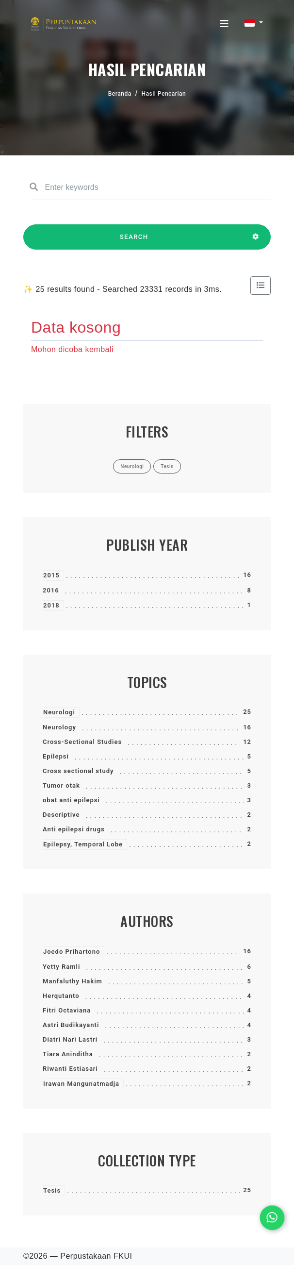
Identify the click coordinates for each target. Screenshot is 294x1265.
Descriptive (61, 814)
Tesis (52, 1190)
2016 (51, 590)
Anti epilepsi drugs (74, 829)
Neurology (59, 727)
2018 (51, 605)
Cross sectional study (78, 771)
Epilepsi (56, 756)
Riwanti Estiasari (70, 1068)
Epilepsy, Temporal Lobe (83, 844)
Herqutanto (61, 995)
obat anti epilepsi (71, 800)
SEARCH (134, 241)
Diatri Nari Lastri (70, 1039)
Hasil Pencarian (164, 93)
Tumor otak (61, 785)
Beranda (119, 93)
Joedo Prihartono (71, 951)
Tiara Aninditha (68, 1054)
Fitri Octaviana (67, 1010)
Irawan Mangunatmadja (81, 1083)
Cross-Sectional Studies (82, 741)
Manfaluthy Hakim (72, 981)
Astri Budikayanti (71, 1025)
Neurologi (59, 712)
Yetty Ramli (61, 966)
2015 (51, 575)
